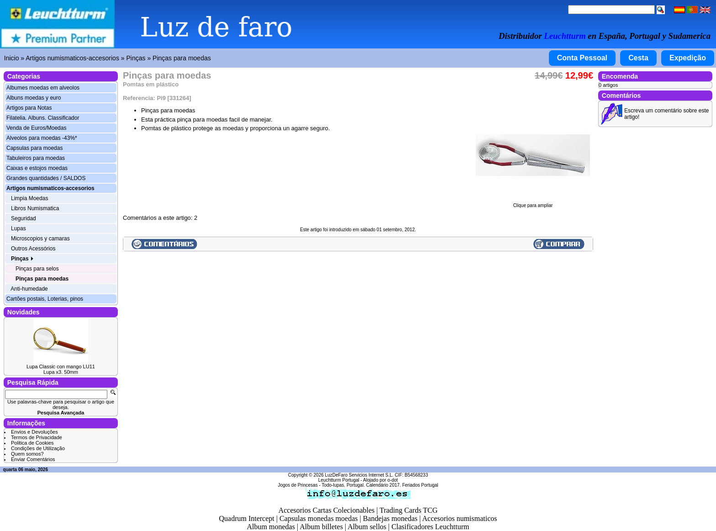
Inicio (11, 58)
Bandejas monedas (390, 518)
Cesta (638, 58)
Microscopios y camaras (40, 238)
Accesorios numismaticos (459, 518)
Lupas (18, 228)
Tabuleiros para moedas (35, 158)
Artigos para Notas (29, 108)
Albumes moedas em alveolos (42, 88)
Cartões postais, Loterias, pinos (44, 299)
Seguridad (23, 218)
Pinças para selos (37, 269)
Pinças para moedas (182, 58)
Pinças (135, 58)
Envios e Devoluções (34, 432)
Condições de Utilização (38, 448)
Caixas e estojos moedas (37, 168)
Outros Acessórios (33, 248)
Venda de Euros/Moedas (36, 128)
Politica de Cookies (32, 443)
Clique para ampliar (533, 203)
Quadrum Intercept (246, 518)
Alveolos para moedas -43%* (41, 138)
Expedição (687, 58)
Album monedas (271, 527)
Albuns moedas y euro (33, 98)
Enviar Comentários (33, 459)
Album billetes (321, 527)
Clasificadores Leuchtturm (430, 527)
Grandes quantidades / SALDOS (45, 178)
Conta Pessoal (582, 58)
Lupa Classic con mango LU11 (60, 366)
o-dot (392, 480)
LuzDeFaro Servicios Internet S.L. (359, 475)
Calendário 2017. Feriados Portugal (402, 485)
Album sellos (366, 527)
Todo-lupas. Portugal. (343, 485)
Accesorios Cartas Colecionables (327, 510)
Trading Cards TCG (408, 510)
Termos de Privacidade (36, 437)
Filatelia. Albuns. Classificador (42, 118)
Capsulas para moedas (34, 148)
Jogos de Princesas (297, 485)
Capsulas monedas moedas (318, 518)
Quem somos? (27, 454)
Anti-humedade (29, 289)
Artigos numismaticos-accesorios (72, 58)
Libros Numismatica (35, 208)
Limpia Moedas (29, 198)
